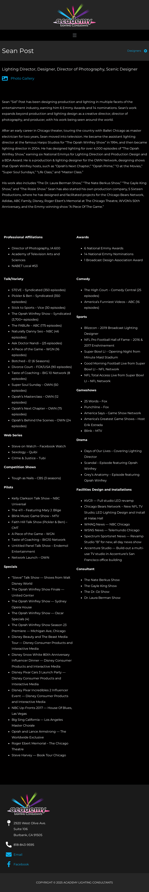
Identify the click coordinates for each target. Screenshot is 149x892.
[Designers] (145, 50)
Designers (134, 50)
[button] (74, 35)
